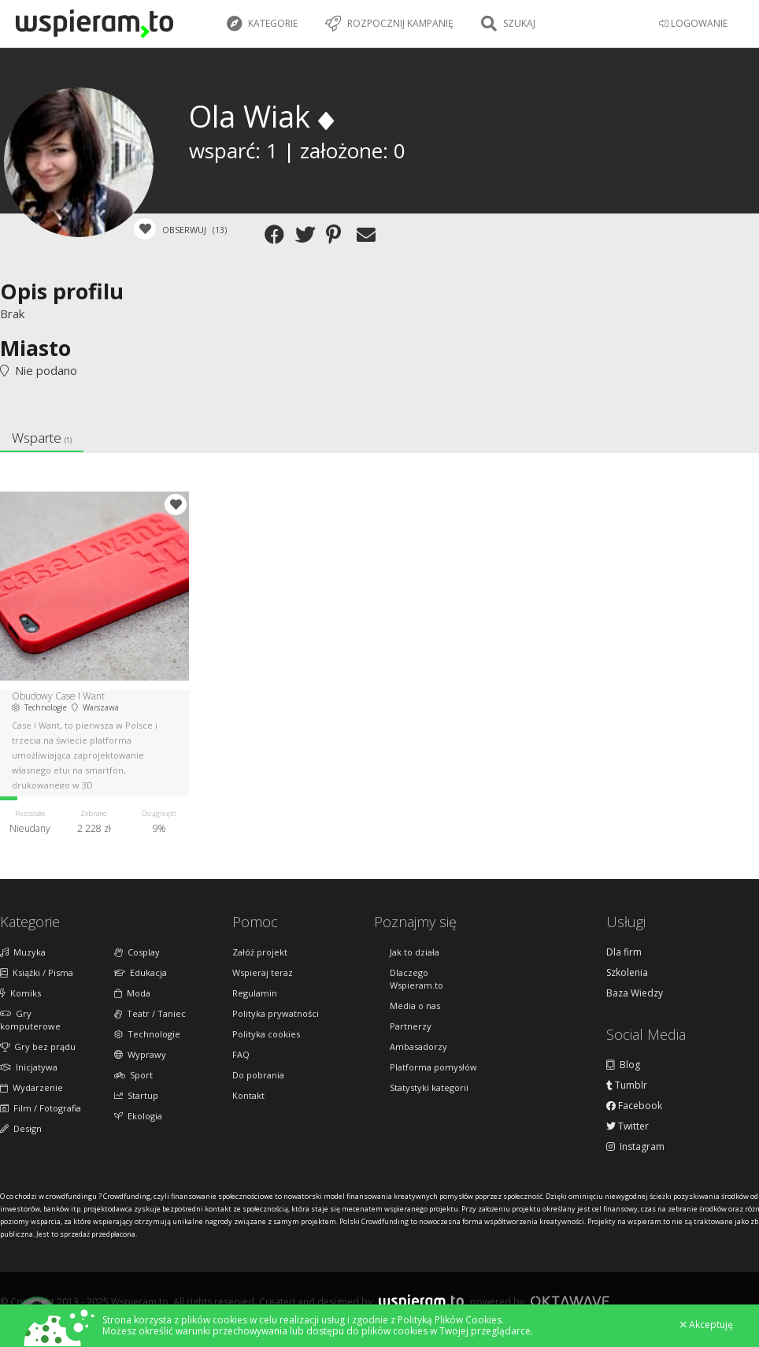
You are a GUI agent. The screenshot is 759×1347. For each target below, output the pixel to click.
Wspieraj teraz (262, 972)
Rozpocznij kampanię (389, 24)
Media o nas (415, 1005)
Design (21, 1128)
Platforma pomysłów (433, 1067)
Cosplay (137, 952)
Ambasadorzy (418, 1046)
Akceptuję (706, 1324)
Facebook (634, 1106)
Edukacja (140, 972)
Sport (133, 1075)
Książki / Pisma (36, 972)
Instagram (635, 1147)
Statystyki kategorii (429, 1087)
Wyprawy (140, 1054)
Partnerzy (410, 1026)
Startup (136, 1095)
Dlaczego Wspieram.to (416, 979)
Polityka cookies (266, 1034)
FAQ (241, 1054)
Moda (132, 993)
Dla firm (624, 952)
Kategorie (262, 24)
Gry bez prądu (38, 1046)
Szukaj (508, 24)
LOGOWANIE (693, 23)
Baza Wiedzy (634, 993)
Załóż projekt (259, 952)
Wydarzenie (31, 1087)
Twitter (627, 1126)
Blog (623, 1065)
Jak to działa (414, 952)
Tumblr (626, 1085)
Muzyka (23, 952)
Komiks (20, 993)
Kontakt (248, 1095)
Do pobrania (258, 1075)
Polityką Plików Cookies (450, 1320)
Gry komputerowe (30, 1019)
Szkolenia (627, 973)
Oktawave (570, 1301)
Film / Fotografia (40, 1108)
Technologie (147, 1034)
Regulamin (254, 993)
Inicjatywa (28, 1067)
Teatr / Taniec (150, 1013)
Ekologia (138, 1116)
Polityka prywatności (275, 1013)
